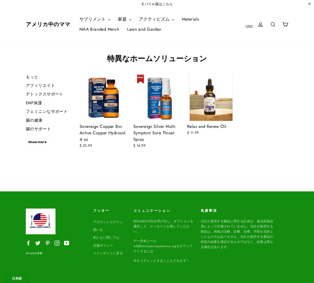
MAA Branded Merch (99, 29)
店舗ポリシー (103, 243)
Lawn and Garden (144, 29)
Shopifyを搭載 (34, 253)
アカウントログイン (108, 220)
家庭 (124, 19)
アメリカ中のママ (48, 24)
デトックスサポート (44, 94)
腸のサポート (38, 129)
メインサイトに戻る (108, 251)
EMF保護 (34, 103)
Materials (190, 19)
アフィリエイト (40, 85)
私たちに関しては (106, 235)
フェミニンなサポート (47, 111)
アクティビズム (156, 19)
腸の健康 (34, 120)
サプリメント (94, 19)
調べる (98, 228)
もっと (32, 77)
